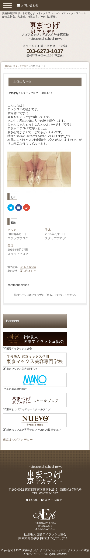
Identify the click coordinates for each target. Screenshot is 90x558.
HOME (32, 500)
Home (8, 66)
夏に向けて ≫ (28, 270)
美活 (10, 245)
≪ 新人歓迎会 (28, 267)
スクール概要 (51, 500)
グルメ (11, 229)
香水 (48, 229)
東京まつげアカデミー (18, 439)
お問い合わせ (30, 5)
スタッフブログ (20, 66)
